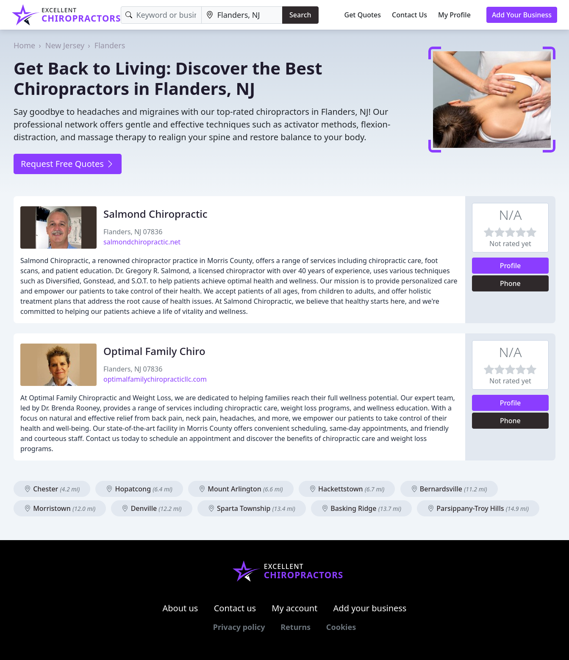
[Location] (242, 15)
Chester (52, 489)
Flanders (109, 45)
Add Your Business (522, 14)
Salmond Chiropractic (155, 214)
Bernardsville (449, 489)
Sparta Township (251, 508)
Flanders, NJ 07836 (132, 231)
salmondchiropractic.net (141, 242)
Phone (510, 283)
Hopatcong (139, 489)
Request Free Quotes (67, 163)
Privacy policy (239, 627)
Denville (151, 508)
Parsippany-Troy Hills (478, 508)
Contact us (235, 608)
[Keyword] (161, 15)
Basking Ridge (361, 508)
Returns (295, 627)
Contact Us (409, 14)
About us (180, 608)
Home (24, 45)
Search (300, 14)
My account (294, 608)
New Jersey (64, 45)
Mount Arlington (241, 489)
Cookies (341, 627)
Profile (510, 265)
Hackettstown (347, 489)
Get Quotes (362, 14)
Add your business (370, 608)
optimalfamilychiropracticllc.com (155, 379)
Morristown (59, 508)
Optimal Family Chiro (154, 351)
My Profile (454, 14)
